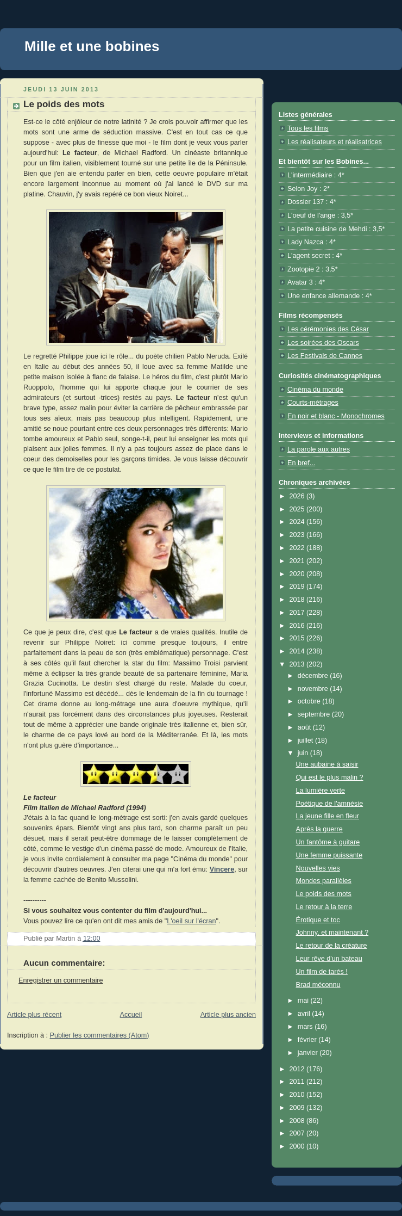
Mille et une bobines (91, 46)
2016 (298, 625)
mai (304, 1000)
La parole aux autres (318, 449)
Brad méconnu (318, 985)
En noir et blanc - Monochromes (336, 416)
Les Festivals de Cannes (324, 356)
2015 (298, 638)
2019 (298, 586)
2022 (298, 548)
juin (304, 753)
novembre (314, 689)
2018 (298, 599)
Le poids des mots (323, 894)
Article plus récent (34, 1015)
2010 (298, 1094)
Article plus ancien (228, 1015)
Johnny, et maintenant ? (332, 932)
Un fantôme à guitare (328, 842)
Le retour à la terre (324, 907)
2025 (298, 509)
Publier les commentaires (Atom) (99, 1035)
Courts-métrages (312, 402)
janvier (309, 1053)
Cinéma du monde (315, 389)
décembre (314, 676)
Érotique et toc (318, 920)
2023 (298, 535)
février (308, 1040)
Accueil (131, 1015)
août (305, 727)
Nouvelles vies (318, 868)
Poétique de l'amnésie (329, 803)
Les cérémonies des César (328, 329)
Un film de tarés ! (322, 972)
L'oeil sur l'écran (191, 921)
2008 (298, 1121)
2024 (298, 522)
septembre (315, 714)
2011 (298, 1081)
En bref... (301, 463)
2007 (298, 1133)
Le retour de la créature (331, 945)
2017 (298, 612)
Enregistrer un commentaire (60, 980)
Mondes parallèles (323, 881)
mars (306, 1026)
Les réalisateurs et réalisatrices (334, 142)
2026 (298, 496)
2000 (298, 1146)
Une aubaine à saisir (327, 764)
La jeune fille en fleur (327, 816)
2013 (298, 664)
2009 (298, 1108)
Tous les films (308, 128)
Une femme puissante (329, 855)
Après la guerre (319, 829)
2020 (298, 574)
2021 (298, 561)
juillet (306, 740)
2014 (298, 651)
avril (305, 1013)
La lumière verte (320, 790)
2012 (298, 1069)
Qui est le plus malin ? (329, 777)
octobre (310, 701)
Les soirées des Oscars (323, 343)
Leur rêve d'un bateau (329, 958)
